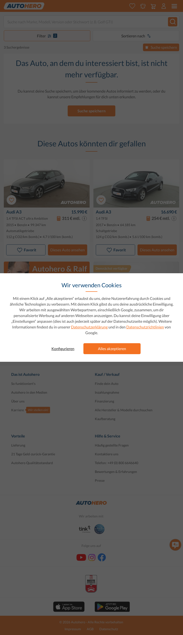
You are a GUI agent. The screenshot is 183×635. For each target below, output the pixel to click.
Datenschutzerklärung (89, 327)
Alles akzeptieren (112, 348)
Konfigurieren (62, 348)
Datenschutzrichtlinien (145, 327)
